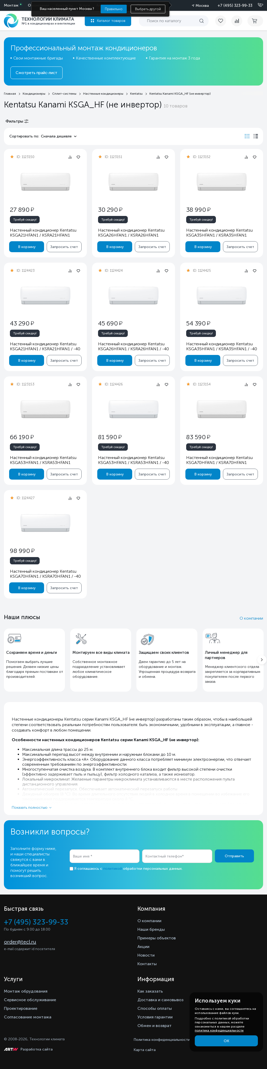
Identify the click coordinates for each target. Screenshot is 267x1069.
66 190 (22, 437)
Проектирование (20, 1008)
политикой (112, 868)
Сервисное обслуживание (30, 999)
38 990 (198, 209)
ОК (226, 1041)
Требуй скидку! (25, 219)
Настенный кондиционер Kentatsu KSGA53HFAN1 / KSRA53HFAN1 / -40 (133, 460)
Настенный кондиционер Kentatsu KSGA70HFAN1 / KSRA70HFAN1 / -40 (45, 574)
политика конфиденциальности (219, 1030)
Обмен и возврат (154, 1025)
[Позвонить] (257, 5)
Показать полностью (29, 807)
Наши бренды (151, 929)
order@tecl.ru (20, 942)
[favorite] (223, 20)
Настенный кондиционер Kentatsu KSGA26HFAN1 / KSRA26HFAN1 (131, 233)
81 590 (110, 437)
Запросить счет (64, 247)
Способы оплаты (154, 1008)
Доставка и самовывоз (160, 999)
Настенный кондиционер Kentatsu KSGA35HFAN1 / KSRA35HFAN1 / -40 (221, 346)
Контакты (147, 963)
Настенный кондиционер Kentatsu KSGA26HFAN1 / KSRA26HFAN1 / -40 (133, 346)
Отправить (234, 856)
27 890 (22, 209)
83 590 (198, 437)
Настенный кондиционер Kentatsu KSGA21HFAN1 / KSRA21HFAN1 (43, 233)
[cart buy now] (255, 20)
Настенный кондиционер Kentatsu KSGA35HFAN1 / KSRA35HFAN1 (219, 233)
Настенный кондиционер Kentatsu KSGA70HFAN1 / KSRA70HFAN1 (219, 460)
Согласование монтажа (27, 1016)
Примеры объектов (156, 937)
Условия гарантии (155, 1016)
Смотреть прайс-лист (36, 72)
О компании (251, 618)
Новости (146, 955)
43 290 (22, 323)
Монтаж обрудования (25, 991)
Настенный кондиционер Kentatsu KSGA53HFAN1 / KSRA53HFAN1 (43, 460)
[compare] (236, 20)
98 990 (22, 550)
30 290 (110, 209)
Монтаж (11, 5)
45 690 (110, 323)
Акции (143, 946)
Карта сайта (145, 1050)
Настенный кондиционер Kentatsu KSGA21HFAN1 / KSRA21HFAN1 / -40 (45, 346)
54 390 (198, 323)
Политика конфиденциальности (162, 1039)
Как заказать (150, 991)
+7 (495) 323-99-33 (234, 5)
